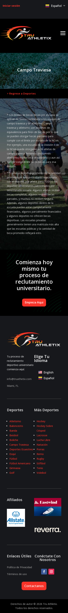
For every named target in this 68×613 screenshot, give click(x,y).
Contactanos (34, 586)
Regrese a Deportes (22, 93)
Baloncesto (16, 426)
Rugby (40, 458)
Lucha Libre (43, 440)
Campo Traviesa (19, 444)
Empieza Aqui (34, 302)
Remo (40, 454)
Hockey (41, 421)
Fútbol (13, 458)
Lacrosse (42, 435)
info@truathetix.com (19, 379)
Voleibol (41, 472)
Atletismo (15, 421)
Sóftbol (41, 463)
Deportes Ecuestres (21, 449)
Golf (11, 472)
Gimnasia (14, 468)
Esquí (12, 454)
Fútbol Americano (19, 463)
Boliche (13, 440)
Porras (40, 449)
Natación (42, 444)
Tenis (40, 468)
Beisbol (13, 435)
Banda (13, 430)
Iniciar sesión (11, 5)
